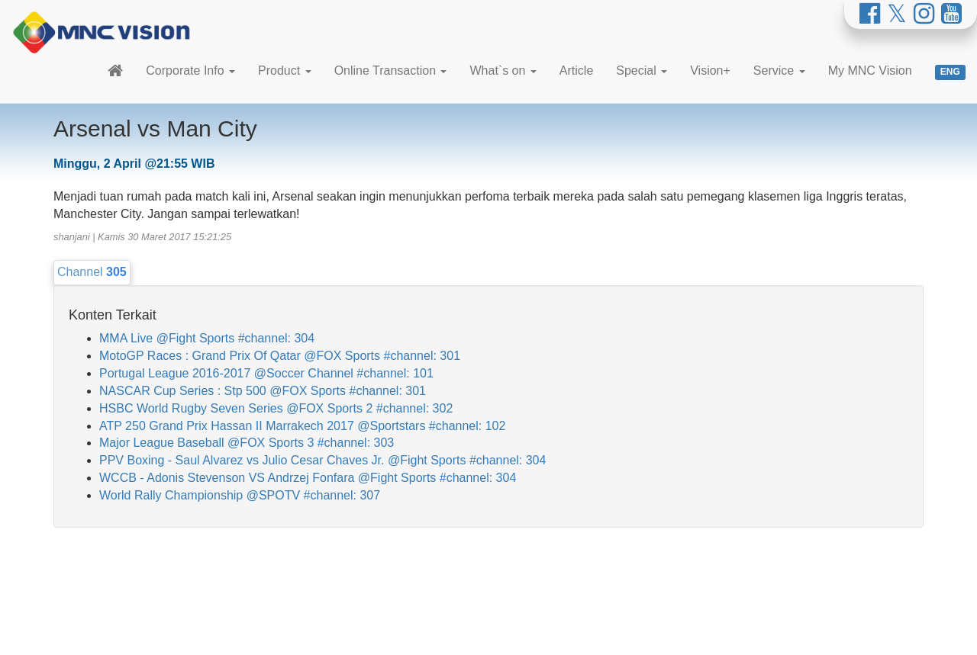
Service (779, 70)
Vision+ (710, 70)
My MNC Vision (870, 70)
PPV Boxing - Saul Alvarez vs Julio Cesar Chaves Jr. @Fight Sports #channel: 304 (322, 460)
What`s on (502, 70)
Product (284, 70)
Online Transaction (390, 70)
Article (576, 70)
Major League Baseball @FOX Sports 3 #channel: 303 (246, 442)
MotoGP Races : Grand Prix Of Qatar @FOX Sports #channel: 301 (279, 355)
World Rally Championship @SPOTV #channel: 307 (239, 495)
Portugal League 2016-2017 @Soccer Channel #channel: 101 (266, 373)
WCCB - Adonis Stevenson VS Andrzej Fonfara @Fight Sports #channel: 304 (307, 477)
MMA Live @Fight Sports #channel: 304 (206, 338)
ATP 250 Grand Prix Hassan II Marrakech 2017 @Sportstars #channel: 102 (302, 425)
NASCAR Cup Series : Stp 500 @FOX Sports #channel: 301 (262, 390)
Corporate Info (190, 70)
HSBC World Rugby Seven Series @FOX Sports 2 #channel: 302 (276, 408)
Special (641, 70)
